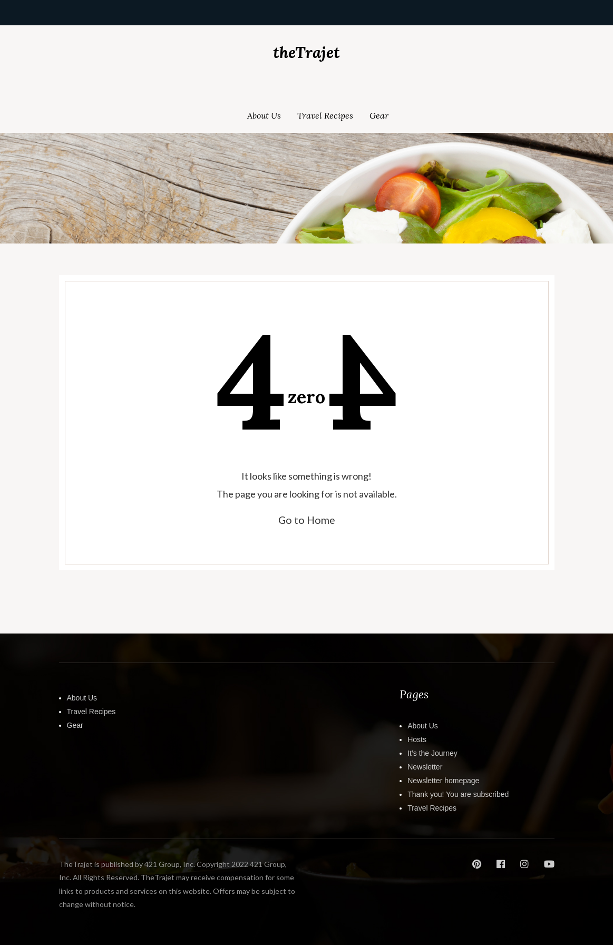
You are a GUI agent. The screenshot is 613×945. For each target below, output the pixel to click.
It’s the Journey (432, 753)
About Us (264, 115)
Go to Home (307, 519)
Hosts (416, 739)
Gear (378, 115)
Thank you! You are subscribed (458, 794)
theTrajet (306, 52)
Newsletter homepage (443, 780)
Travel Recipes (325, 115)
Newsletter (424, 767)
